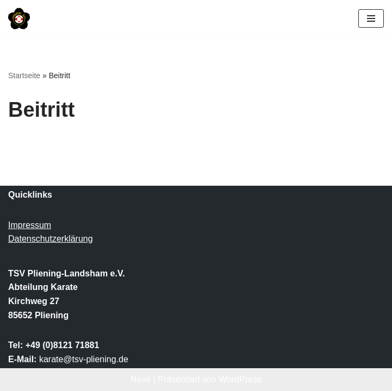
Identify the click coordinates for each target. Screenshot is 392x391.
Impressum (29, 225)
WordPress (240, 379)
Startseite (24, 75)
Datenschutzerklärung (50, 238)
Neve (140, 379)
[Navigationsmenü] (371, 18)
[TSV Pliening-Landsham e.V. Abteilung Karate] (19, 18)
